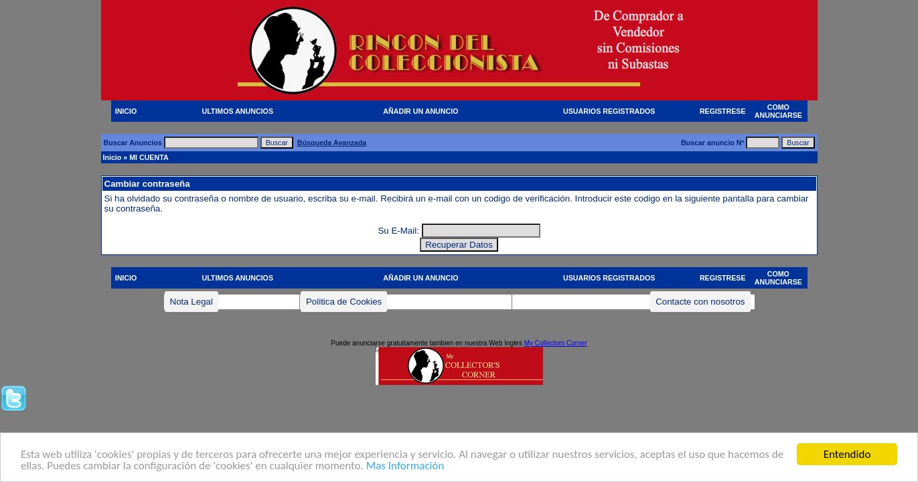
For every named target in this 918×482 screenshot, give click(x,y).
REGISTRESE (723, 111)
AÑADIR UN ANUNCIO (420, 111)
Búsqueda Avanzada (331, 143)
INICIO (126, 111)
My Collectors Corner (555, 343)
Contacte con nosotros (700, 302)
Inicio (112, 157)
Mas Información (405, 467)
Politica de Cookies (344, 302)
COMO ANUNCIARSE (778, 111)
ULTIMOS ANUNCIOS (237, 111)
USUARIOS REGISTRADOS (609, 111)
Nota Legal (191, 302)
